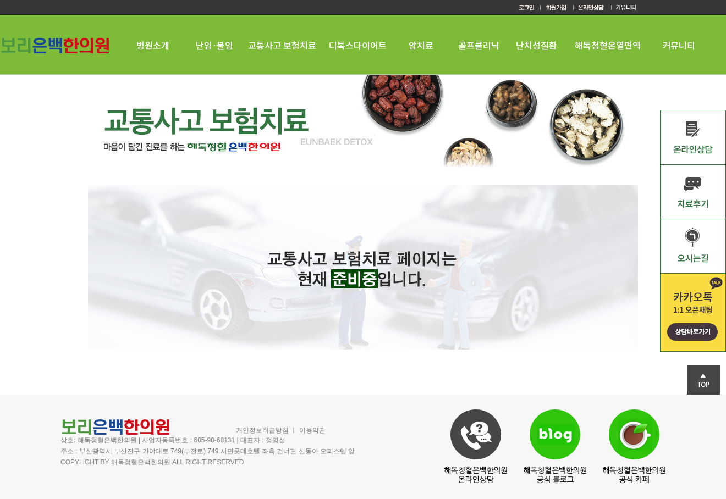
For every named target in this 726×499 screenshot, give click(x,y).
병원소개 (152, 45)
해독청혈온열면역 (608, 45)
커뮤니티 (678, 45)
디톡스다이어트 (358, 45)
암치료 (421, 45)
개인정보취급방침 (262, 430)
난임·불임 (214, 45)
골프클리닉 (478, 45)
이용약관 (312, 430)
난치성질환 (536, 45)
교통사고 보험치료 (282, 45)
